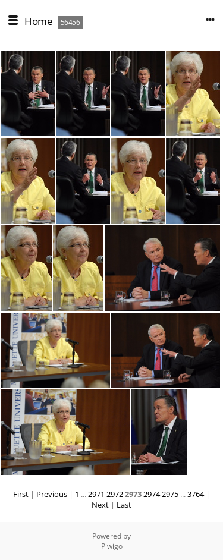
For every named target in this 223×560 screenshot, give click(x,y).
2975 (170, 494)
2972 (114, 494)
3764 (195, 494)
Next (100, 504)
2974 (151, 494)
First (21, 494)
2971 (96, 494)
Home (38, 21)
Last (124, 504)
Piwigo (112, 546)
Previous (51, 494)
